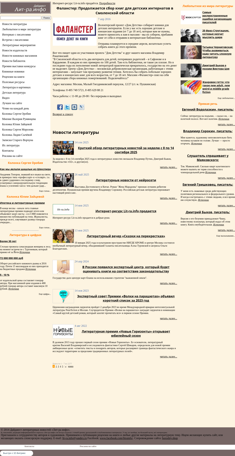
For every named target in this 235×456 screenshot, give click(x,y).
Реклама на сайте (12, 155)
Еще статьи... (45, 191)
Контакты (8, 150)
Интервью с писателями (16, 34)
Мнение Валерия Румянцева (19, 118)
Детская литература (14, 92)
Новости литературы (14, 24)
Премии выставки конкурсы (18, 66)
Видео (5, 97)
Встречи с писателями (15, 39)
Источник (24, 252)
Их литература (10, 145)
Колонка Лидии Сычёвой (17, 134)
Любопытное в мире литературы (21, 29)
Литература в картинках (16, 87)
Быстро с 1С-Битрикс (14, 453)
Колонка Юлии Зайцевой (17, 124)
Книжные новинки (13, 71)
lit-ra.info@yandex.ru (74, 438)
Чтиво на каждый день (15, 108)
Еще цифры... (45, 294)
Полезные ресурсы (13, 82)
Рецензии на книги (13, 76)
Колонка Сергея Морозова (17, 129)
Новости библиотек (13, 60)
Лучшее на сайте (12, 103)
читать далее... (168, 167)
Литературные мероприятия (18, 45)
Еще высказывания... (225, 236)
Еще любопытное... (226, 98)
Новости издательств (14, 50)
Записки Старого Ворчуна (17, 140)
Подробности (107, 3)
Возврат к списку (63, 114)
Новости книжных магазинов (19, 55)
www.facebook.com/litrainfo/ (116, 438)
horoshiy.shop (170, 438)
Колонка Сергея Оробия (16, 113)
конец (70, 366)
